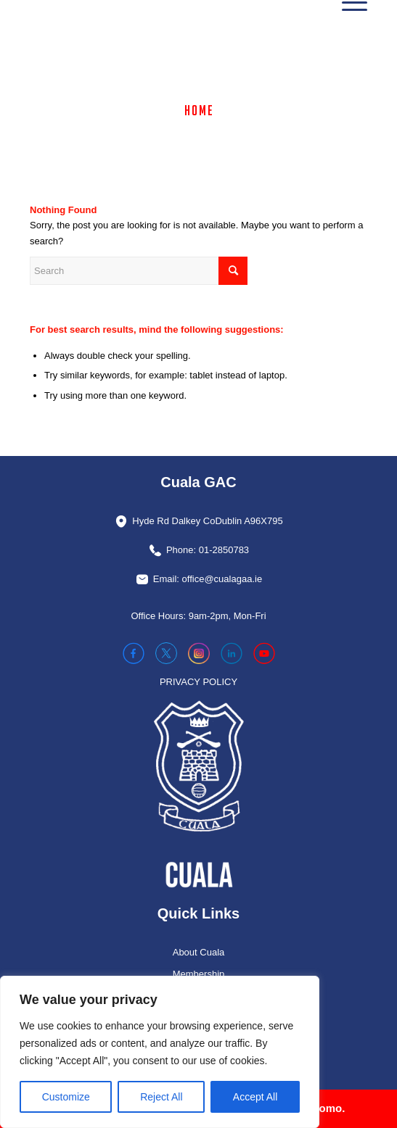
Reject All (161, 1097)
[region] (159, 1052)
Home (199, 110)
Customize (66, 1097)
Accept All (255, 1097)
